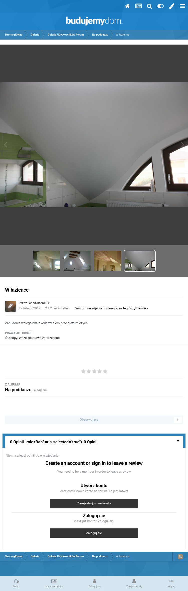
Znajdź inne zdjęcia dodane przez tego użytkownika (111, 308)
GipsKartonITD (38, 303)
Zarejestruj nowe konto (94, 503)
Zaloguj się (94, 533)
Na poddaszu (18, 389)
